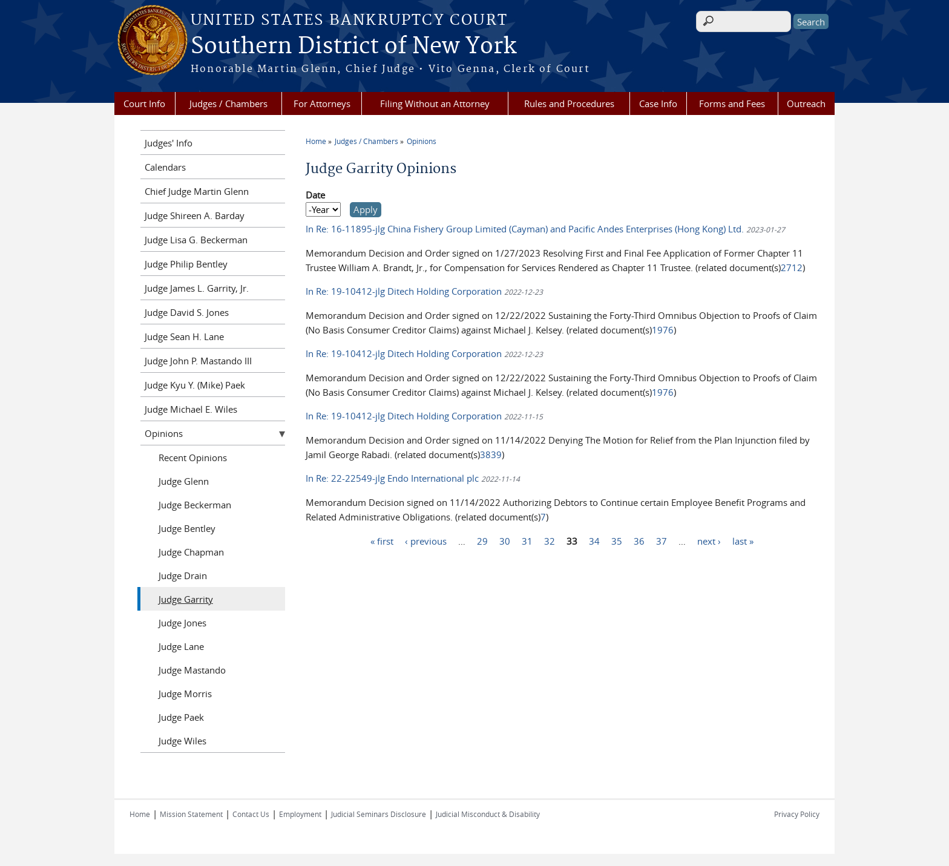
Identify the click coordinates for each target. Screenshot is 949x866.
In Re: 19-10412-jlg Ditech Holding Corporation (405, 291)
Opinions (421, 141)
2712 (792, 267)
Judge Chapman (191, 552)
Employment (300, 814)
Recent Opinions (193, 457)
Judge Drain (183, 575)
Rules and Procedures (569, 103)
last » (743, 540)
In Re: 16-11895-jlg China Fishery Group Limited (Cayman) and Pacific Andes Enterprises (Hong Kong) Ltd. (526, 229)
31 (527, 540)
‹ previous (426, 540)
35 (616, 540)
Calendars (165, 167)
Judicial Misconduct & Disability (488, 814)
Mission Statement (191, 814)
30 (504, 540)
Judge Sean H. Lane (184, 336)
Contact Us (250, 814)
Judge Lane (181, 646)
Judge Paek (181, 717)
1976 (663, 330)
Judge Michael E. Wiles (191, 409)
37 (661, 540)
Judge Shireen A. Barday (195, 215)
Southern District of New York (353, 47)
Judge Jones (182, 623)
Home (316, 141)
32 (549, 540)
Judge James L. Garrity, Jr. (197, 288)
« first (381, 540)
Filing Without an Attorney (435, 103)
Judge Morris (185, 693)
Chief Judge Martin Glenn (197, 191)
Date (315, 195)
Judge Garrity (186, 599)
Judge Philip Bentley (186, 264)
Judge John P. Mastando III (198, 361)
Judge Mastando (192, 670)
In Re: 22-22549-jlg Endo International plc (393, 478)
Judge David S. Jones (187, 312)
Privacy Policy (796, 814)
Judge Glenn (184, 481)
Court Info (144, 103)
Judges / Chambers (228, 103)
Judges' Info (168, 143)
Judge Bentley (187, 528)
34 (594, 540)
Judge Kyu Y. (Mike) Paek (195, 385)
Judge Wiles (182, 741)
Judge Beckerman (195, 505)
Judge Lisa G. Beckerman (196, 240)
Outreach (806, 103)
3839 (491, 454)
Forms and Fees (732, 103)
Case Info (658, 103)
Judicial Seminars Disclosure (378, 814)
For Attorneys (322, 103)
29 (482, 540)
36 (639, 540)
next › (709, 540)
